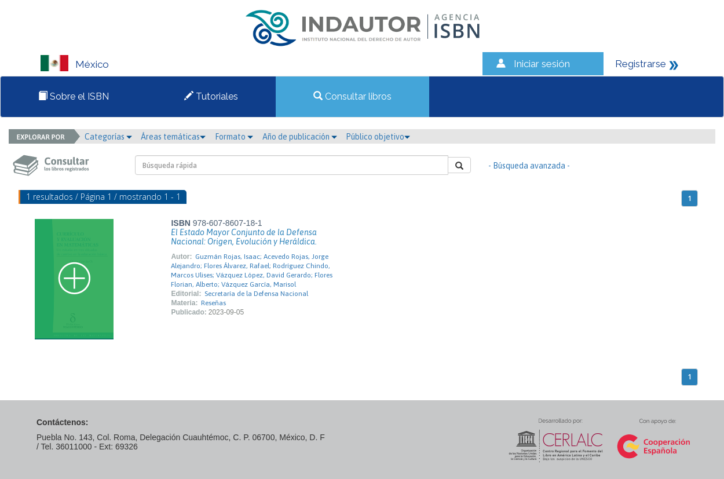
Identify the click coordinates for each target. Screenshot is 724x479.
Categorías (108, 136)
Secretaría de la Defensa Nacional (256, 294)
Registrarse (640, 64)
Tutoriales (211, 96)
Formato (234, 136)
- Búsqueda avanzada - (529, 165)
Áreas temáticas (173, 136)
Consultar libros (352, 96)
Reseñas (213, 303)
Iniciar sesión (542, 64)
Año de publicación (299, 136)
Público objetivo (378, 136)
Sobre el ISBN (73, 96)
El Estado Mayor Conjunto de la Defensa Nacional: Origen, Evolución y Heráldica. (244, 237)
